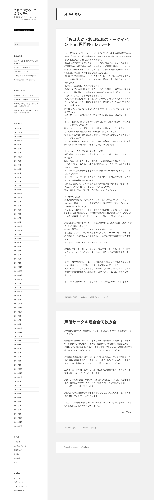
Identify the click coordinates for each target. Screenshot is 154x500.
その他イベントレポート (23, 446)
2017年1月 (18, 263)
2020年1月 (18, 169)
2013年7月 (18, 295)
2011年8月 (18, 344)
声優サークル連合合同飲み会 (90, 321)
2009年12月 (18, 418)
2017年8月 (18, 238)
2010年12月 (18, 369)
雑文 (15, 462)
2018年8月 (18, 206)
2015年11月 (18, 267)
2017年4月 (18, 251)
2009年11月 (18, 422)
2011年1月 (18, 365)
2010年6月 (18, 393)
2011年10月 (18, 336)
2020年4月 (18, 165)
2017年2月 (18, 259)
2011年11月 (18, 332)
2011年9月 (18, 340)
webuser (84, 297)
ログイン (17, 478)
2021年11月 (18, 136)
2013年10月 (18, 291)
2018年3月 (18, 218)
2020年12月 (18, 157)
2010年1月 (18, 414)
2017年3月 (18, 255)
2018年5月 (18, 214)
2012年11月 (18, 308)
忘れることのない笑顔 (22, 67)
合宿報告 (17, 95)
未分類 (16, 454)
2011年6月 (18, 353)
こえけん (17, 442)
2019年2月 (18, 185)
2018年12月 (18, 193)
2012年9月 (18, 316)
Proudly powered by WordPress (76, 447)
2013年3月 (18, 300)
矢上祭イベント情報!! (22, 99)
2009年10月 (18, 426)
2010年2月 (18, 410)
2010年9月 (18, 381)
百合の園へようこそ (21, 71)
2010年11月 (18, 373)
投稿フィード (19, 482)
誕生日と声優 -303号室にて (24, 80)
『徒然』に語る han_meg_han (25, 75)
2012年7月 (18, 324)
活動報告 (17, 458)
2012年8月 (18, 320)
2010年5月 (18, 397)
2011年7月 (18, 349)
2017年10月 (18, 230)
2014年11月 (18, 275)
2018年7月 (18, 210)
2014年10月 (18, 279)
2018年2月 (18, 222)
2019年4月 (18, 181)
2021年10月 (18, 140)
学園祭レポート (19, 450)
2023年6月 (18, 128)
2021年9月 (18, 145)
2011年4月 (18, 361)
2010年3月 (18, 406)
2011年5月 (18, 357)
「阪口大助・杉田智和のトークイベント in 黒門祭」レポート (96, 42)
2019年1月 (18, 189)
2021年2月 (18, 153)
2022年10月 (18, 132)
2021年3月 (18, 149)
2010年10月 (18, 377)
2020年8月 (18, 161)
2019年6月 (18, 177)
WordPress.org (19, 490)
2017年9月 (18, 234)
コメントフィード (20, 486)
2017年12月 (18, 226)
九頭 (33, 99)
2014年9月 (18, 283)
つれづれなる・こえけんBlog (25, 11)
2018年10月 (18, 198)
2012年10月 (18, 312)
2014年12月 (18, 271)
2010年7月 (18, 389)
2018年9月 (18, 202)
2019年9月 (18, 173)
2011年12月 (18, 328)
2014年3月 (18, 287)
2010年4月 (18, 402)
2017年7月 (18, 242)
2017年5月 (18, 247)
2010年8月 (18, 385)
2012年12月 (18, 304)
